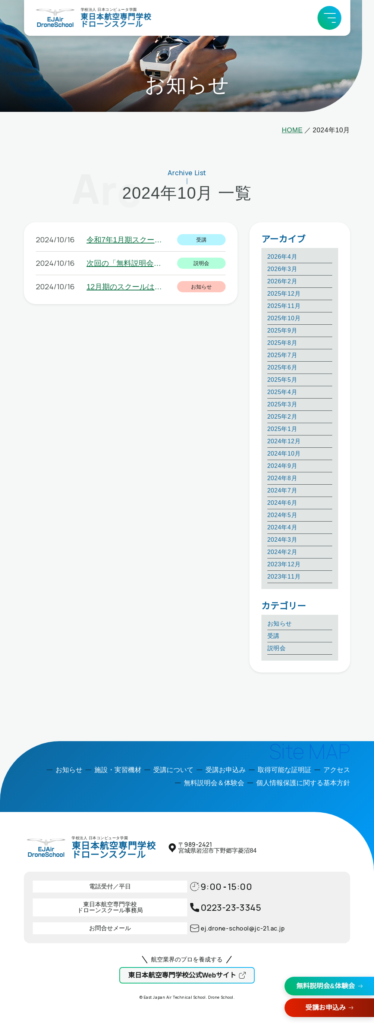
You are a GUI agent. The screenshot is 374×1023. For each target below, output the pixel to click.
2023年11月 (284, 576)
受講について (173, 770)
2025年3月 (282, 404)
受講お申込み (325, 1007)
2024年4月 (282, 527)
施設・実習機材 (117, 770)
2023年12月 (284, 564)
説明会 (276, 648)
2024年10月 (284, 453)
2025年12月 (284, 293)
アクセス (336, 770)
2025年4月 (282, 392)
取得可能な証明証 (284, 770)
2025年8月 (282, 343)
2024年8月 (282, 478)
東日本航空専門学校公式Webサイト (182, 975)
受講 (273, 636)
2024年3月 (282, 539)
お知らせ (279, 623)
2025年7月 (282, 355)
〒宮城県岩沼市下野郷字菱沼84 (217, 847)
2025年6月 (282, 367)
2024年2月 (282, 552)
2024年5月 (282, 515)
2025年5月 (282, 380)
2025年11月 (284, 306)
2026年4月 (282, 257)
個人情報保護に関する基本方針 (303, 783)
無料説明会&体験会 (325, 986)
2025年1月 (282, 429)
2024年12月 (284, 441)
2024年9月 (282, 466)
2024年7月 (282, 490)
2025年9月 (282, 330)
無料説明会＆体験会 (214, 783)
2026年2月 (282, 281)
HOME (292, 130)
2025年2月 (282, 416)
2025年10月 (284, 318)
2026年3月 (282, 269)
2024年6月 (282, 503)
